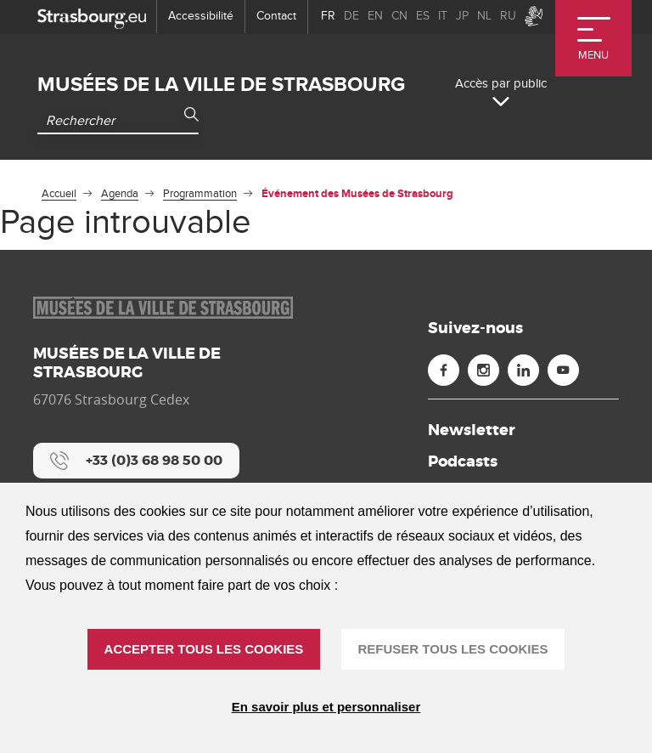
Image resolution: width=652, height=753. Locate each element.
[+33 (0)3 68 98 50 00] (136, 460)
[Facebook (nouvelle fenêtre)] (443, 370)
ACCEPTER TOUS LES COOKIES (204, 649)
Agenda (119, 194)
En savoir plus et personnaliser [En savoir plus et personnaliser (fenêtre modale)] (326, 706)
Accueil (59, 194)
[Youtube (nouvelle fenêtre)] (563, 370)
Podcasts (462, 461)
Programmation (200, 194)
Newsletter (471, 430)
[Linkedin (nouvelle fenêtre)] (523, 370)
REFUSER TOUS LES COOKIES (453, 649)
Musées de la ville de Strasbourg (221, 84)
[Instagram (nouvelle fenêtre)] (483, 370)
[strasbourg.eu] (91, 16)
